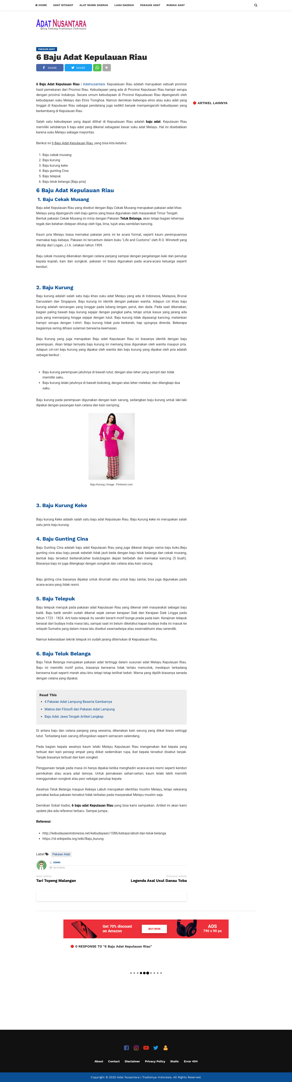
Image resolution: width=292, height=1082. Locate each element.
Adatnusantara (94, 84)
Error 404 (191, 1061)
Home (41, 5)
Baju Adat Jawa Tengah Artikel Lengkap (74, 717)
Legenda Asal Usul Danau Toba (159, 881)
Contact (114, 1061)
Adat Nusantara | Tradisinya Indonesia (144, 1077)
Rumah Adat (175, 5)
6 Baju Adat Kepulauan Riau (91, 57)
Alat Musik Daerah (93, 5)
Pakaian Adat (150, 5)
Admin (56, 862)
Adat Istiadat (63, 5)
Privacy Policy (155, 1061)
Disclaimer (132, 1061)
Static (174, 1061)
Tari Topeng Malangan (56, 881)
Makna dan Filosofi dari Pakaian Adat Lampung (80, 709)
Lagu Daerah (124, 5)
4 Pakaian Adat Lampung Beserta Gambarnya (78, 702)
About (99, 1061)
